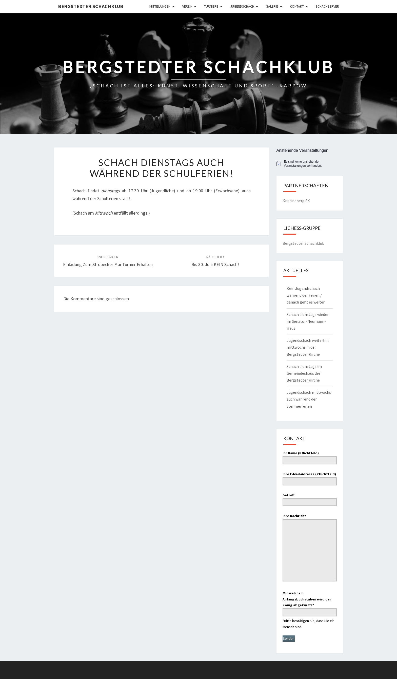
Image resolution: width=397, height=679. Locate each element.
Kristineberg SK (296, 200)
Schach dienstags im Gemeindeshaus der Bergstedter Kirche (304, 373)
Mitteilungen (159, 6)
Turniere (211, 6)
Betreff (310, 498)
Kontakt (297, 6)
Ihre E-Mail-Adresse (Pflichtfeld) (310, 477)
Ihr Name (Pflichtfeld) (310, 456)
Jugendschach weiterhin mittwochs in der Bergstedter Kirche (308, 347)
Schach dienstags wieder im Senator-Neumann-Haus (308, 321)
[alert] (309, 164)
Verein (187, 6)
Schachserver (327, 6)
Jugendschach (242, 6)
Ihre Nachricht (310, 548)
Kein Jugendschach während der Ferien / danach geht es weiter (306, 295)
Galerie (272, 6)
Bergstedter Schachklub (90, 6)
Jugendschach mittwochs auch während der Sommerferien (309, 399)
